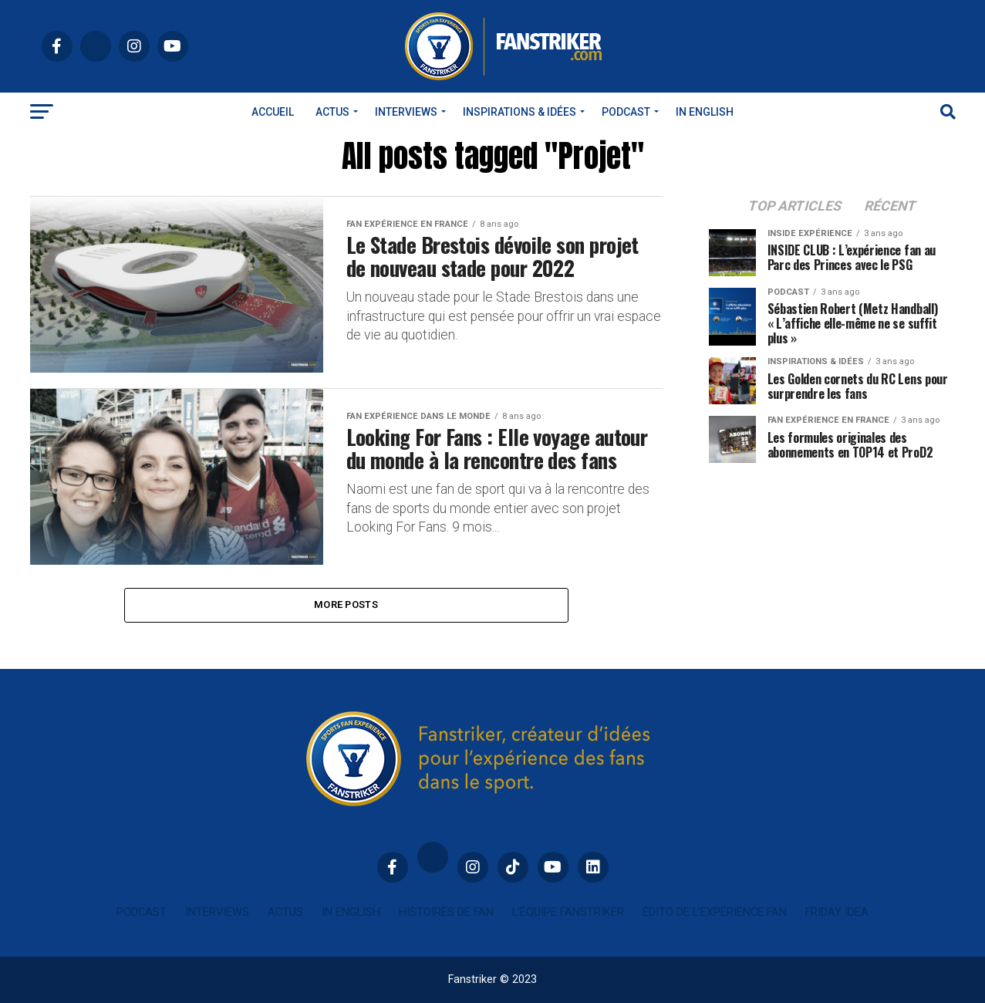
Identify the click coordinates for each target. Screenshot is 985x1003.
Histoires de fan (446, 912)
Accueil (272, 112)
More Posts (346, 604)
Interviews (406, 112)
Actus (332, 112)
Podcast (626, 112)
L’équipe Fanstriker (568, 912)
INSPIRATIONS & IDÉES (519, 112)
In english (705, 112)
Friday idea (837, 912)
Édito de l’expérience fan (715, 912)
